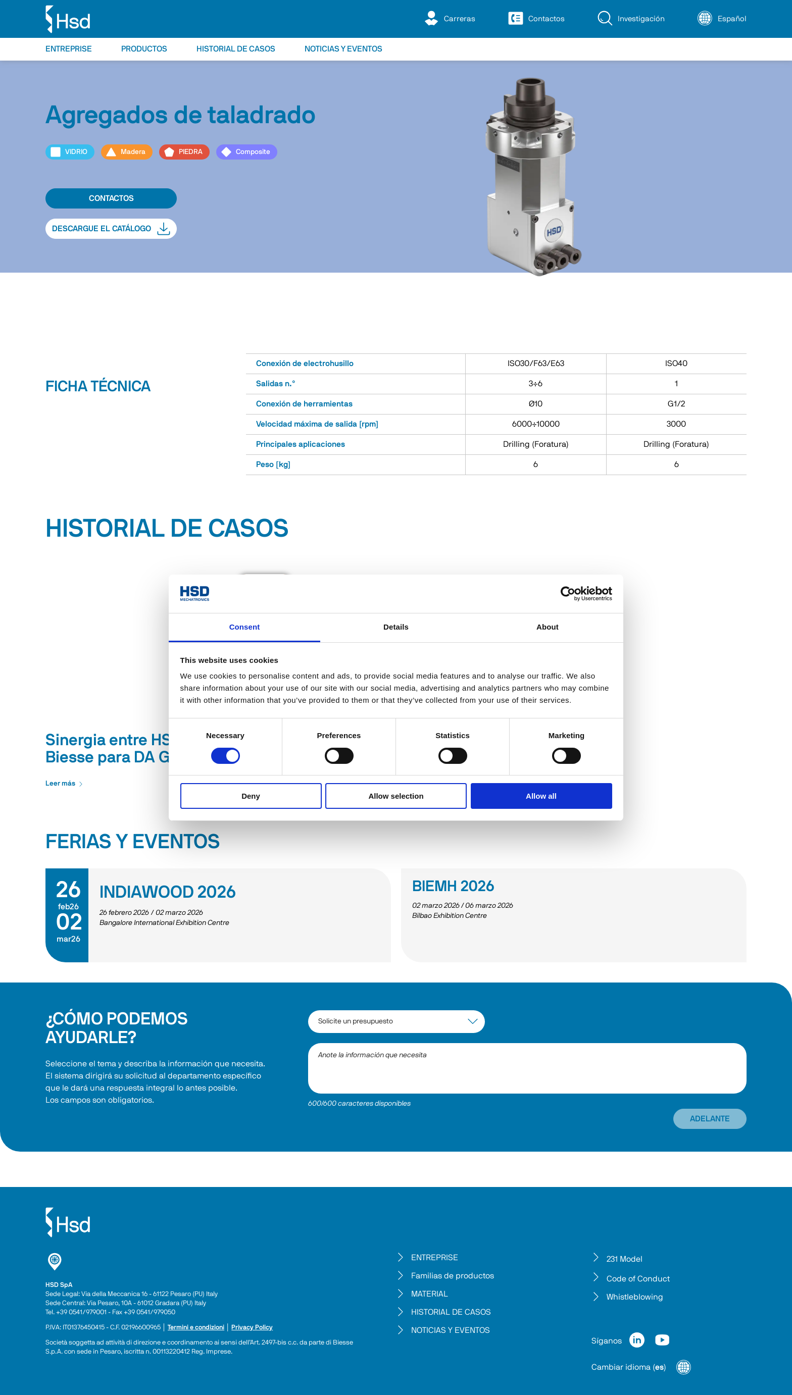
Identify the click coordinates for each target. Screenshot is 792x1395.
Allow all (541, 796)
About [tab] (547, 627)
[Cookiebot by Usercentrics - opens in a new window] (568, 593)
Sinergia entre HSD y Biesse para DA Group (124, 748)
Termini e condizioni (196, 1327)
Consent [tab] (244, 627)
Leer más (64, 783)
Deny (250, 796)
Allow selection (395, 796)
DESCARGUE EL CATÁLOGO (111, 228)
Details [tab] (396, 627)
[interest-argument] (396, 1021)
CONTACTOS (111, 198)
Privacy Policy (252, 1327)
